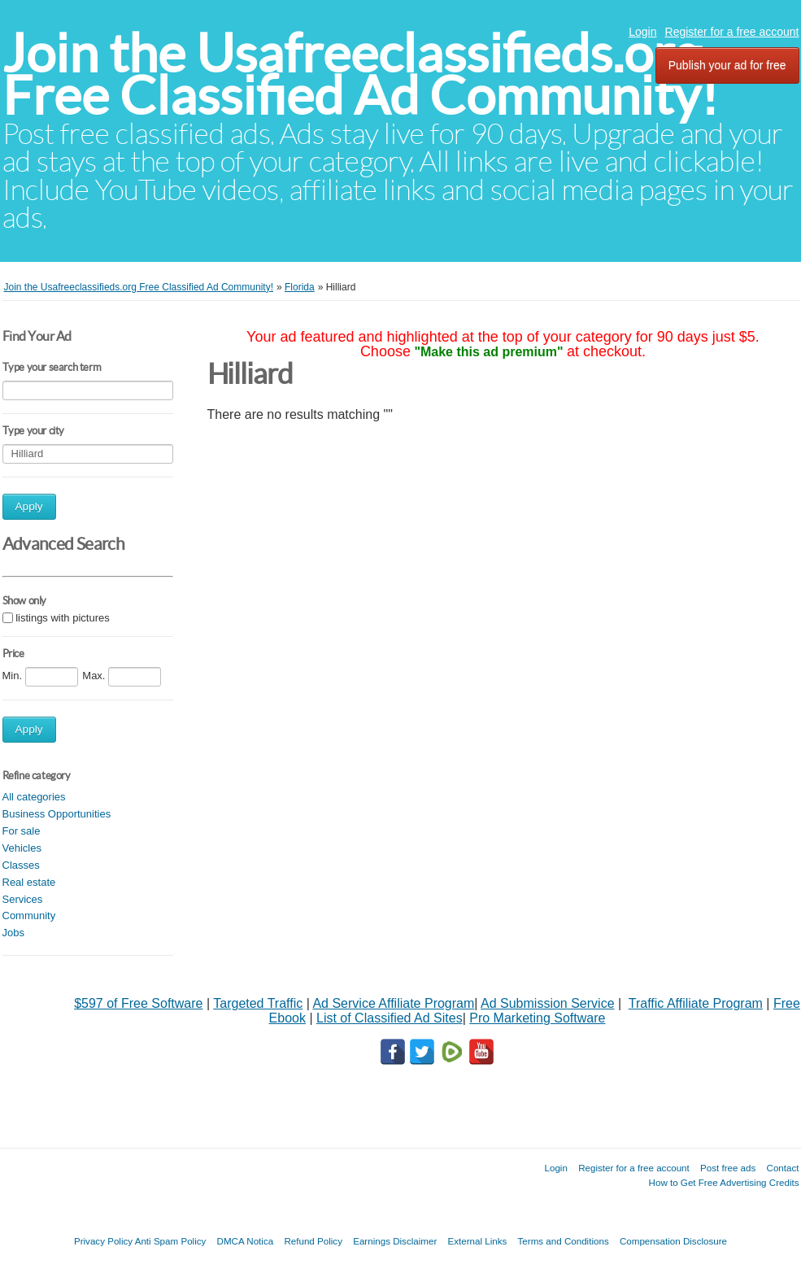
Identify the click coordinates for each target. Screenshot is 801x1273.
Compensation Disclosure (673, 1241)
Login (642, 31)
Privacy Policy (103, 1241)
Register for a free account (732, 31)
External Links (477, 1241)
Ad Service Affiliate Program (393, 1003)
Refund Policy (313, 1241)
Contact (783, 1167)
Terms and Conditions (563, 1241)
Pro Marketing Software (537, 1018)
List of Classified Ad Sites (389, 1018)
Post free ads (727, 1167)
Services (22, 899)
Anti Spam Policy (171, 1241)
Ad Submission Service (548, 1003)
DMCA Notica (245, 1241)
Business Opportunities (56, 814)
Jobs (13, 932)
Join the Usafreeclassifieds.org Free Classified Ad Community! (360, 74)
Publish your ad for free (727, 65)
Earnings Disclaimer (395, 1241)
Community (29, 915)
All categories (34, 797)
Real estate (29, 882)
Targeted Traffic (258, 1003)
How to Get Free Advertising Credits (724, 1182)
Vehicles (21, 848)
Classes (21, 865)
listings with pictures (62, 618)
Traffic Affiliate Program (696, 1003)
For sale (21, 831)
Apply (29, 506)
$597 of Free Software (138, 1003)
